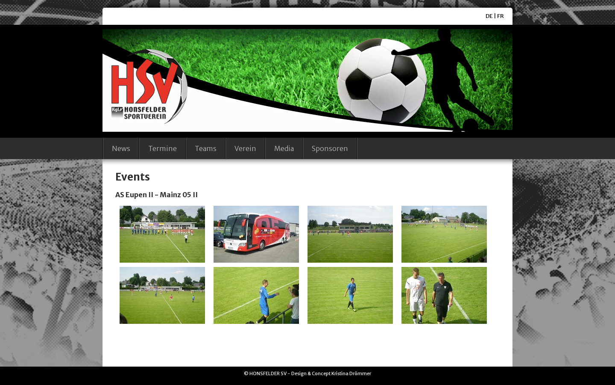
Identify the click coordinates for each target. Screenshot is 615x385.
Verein (245, 148)
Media (284, 148)
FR (500, 16)
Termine (162, 148)
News (121, 148)
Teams (206, 148)
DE (489, 16)
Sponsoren (330, 148)
